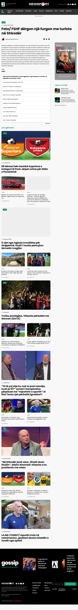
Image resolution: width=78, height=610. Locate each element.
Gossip (62, 11)
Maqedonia (49, 11)
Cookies (74, 589)
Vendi (35, 11)
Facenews (28, 11)
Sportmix (68, 11)
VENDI (3, 71)
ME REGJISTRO (70, 584)
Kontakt (54, 589)
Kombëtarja (19, 11)
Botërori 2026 (10, 11)
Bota (56, 11)
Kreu (2, 12)
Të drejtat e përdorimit (62, 589)
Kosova (41, 11)
